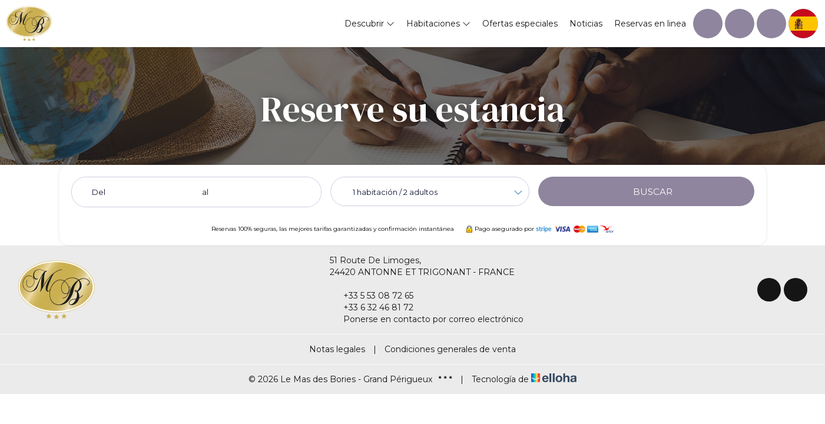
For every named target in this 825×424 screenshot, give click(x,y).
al (205, 192)
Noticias (585, 23)
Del (98, 192)
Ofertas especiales (520, 23)
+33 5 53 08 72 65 (371, 295)
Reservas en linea (650, 23)
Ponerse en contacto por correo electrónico (427, 319)
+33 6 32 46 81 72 (371, 307)
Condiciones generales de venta (450, 349)
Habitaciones (438, 23)
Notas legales (337, 349)
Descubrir (369, 23)
